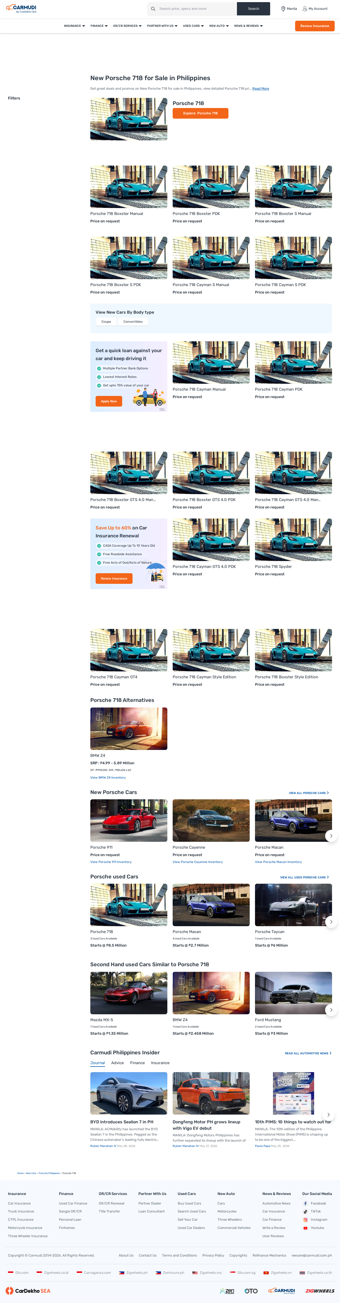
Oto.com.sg (243, 1273)
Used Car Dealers (191, 1228)
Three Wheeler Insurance (28, 1236)
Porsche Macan (269, 847)
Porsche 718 (188, 103)
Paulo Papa (263, 1146)
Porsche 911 (101, 847)
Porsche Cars (316, 793)
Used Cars (191, 26)
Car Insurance (19, 1203)
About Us (126, 1255)
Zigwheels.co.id (53, 1273)
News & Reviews (246, 26)
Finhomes (67, 1228)
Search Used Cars (192, 1211)
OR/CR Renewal (111, 1203)
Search (253, 9)
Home (20, 1173)
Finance (97, 26)
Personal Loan (70, 1220)
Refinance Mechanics (269, 1255)
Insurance (72, 26)
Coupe (106, 321)
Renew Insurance (314, 26)
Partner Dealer (149, 1203)
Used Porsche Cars (311, 877)
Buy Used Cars (189, 1203)
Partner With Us (160, 26)
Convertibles (133, 321)
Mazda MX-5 (101, 1019)
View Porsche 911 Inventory (111, 862)
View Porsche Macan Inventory (278, 862)
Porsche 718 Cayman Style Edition (204, 677)
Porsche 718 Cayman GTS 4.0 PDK (204, 566)
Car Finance (272, 1220)
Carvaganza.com (94, 1273)
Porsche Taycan (269, 931)
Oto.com (18, 1273)
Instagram (315, 1220)
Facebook (314, 1203)
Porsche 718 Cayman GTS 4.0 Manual (288, 499)
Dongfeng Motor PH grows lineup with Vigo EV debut (206, 1125)
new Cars (31, 1173)
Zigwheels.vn (278, 1273)
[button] (331, 836)
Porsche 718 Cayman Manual (199, 389)
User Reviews (273, 1236)
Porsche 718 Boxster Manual (116, 213)
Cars (221, 1203)
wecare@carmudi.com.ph (312, 1255)
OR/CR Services (125, 26)
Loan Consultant (151, 1211)
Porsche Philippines (49, 1173)
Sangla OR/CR (70, 1211)
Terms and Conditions (179, 1255)
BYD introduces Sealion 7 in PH (122, 1121)
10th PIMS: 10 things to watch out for (293, 1121)
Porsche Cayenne (189, 847)
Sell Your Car (188, 1220)
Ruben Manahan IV (103, 1146)
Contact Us (148, 1255)
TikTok (311, 1212)
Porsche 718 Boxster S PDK (115, 284)
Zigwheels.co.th (316, 1273)
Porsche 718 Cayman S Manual (201, 284)
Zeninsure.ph (170, 1273)
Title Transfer (109, 1211)
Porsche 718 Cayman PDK (279, 389)
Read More (260, 88)
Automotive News (316, 1053)
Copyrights (238, 1255)
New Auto (217, 26)
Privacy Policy (213, 1255)
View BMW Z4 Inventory (108, 777)
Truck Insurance (21, 1211)
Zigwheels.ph (133, 1273)
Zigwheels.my (207, 1273)
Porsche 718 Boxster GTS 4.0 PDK (204, 499)
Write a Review (273, 1228)
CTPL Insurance (20, 1220)
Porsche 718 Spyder (273, 566)
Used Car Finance (73, 1203)
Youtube (313, 1228)
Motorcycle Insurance (25, 1228)
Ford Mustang (268, 1019)
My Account (315, 8)
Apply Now (109, 401)
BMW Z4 (97, 755)
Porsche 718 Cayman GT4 (113, 677)
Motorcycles (227, 1211)
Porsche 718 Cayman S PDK (280, 284)
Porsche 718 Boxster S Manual (283, 213)
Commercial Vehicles (234, 1228)
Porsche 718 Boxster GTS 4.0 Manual (123, 499)
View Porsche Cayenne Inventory (198, 862)
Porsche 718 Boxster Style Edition (286, 677)
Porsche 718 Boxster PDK (196, 213)
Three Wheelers (230, 1220)
